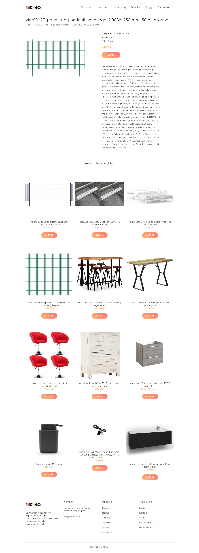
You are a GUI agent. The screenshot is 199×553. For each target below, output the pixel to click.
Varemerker (164, 7)
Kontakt (143, 514)
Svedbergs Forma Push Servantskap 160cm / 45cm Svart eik (150, 466)
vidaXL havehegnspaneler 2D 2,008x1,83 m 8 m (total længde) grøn (49, 305)
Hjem (28, 26)
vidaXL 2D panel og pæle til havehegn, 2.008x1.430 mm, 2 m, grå (49, 224)
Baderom (86, 7)
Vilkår (142, 519)
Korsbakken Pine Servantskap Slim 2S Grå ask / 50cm (150, 386)
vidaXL (129, 34)
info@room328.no (72, 518)
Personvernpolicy (147, 524)
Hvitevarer (102, 7)
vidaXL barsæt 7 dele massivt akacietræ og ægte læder (99, 305)
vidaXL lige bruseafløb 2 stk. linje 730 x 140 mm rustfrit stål (99, 224)
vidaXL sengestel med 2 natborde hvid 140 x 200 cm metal (150, 224)
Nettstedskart (145, 529)
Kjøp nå (111, 56)
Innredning (120, 7)
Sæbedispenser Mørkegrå (49, 465)
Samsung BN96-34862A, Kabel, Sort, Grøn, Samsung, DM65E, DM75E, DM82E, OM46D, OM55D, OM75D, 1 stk (99, 456)
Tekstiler (135, 7)
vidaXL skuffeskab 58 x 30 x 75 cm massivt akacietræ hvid (99, 386)
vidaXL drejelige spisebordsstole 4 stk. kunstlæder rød (49, 386)
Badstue (105, 514)
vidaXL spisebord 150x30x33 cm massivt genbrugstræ (150, 305)
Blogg (148, 7)
